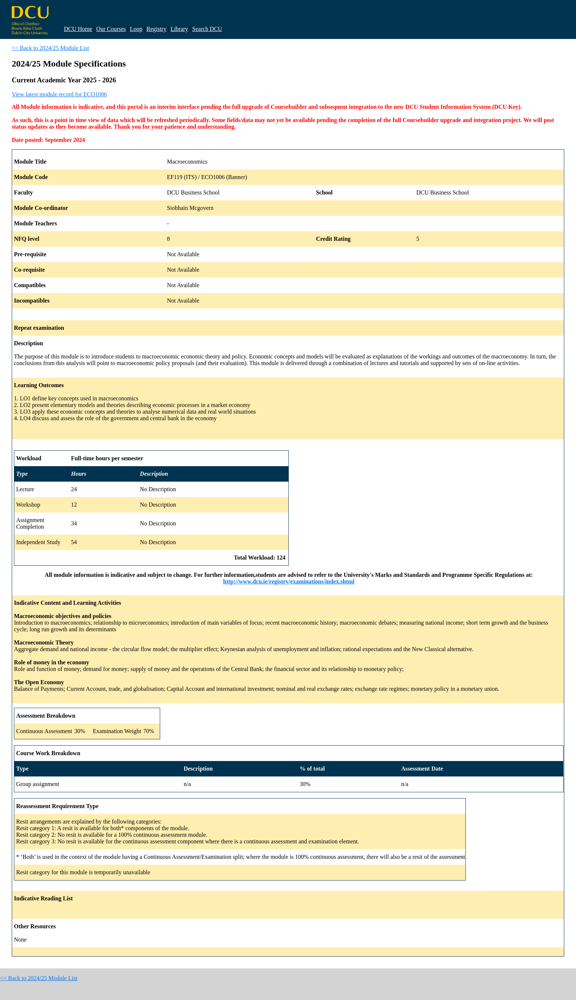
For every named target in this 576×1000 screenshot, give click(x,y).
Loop (136, 29)
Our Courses (111, 29)
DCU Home (78, 29)
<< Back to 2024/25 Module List (50, 48)
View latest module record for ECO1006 (59, 94)
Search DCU (207, 29)
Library (179, 29)
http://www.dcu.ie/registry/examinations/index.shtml (288, 581)
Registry (156, 29)
